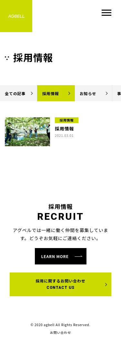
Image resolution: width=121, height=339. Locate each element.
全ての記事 (15, 93)
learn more (55, 256)
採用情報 (50, 93)
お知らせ (88, 93)
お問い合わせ (60, 332)
